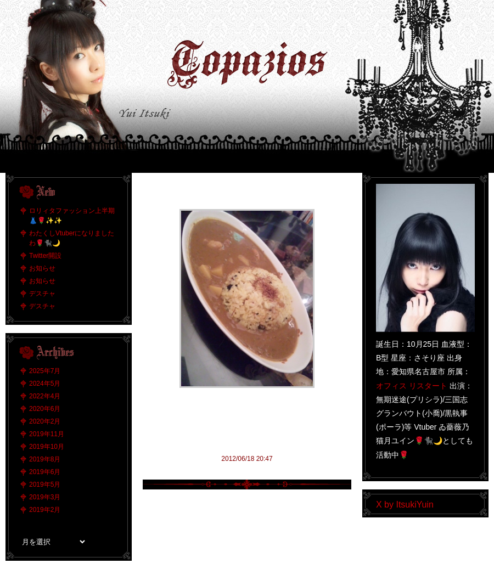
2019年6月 (44, 472)
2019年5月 (44, 484)
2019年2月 (44, 510)
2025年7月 (44, 371)
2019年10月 (46, 446)
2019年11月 (46, 434)
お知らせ (42, 268)
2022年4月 (44, 396)
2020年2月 (44, 421)
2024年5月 (44, 383)
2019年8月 (44, 459)
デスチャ (42, 293)
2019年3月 (44, 497)
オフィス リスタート (411, 385)
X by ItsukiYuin (405, 504)
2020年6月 (44, 409)
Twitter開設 (45, 256)
